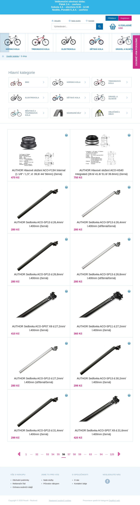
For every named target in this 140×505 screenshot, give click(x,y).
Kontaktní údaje (80, 484)
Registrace (125, 18)
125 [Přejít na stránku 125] (112, 454)
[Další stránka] (117, 454)
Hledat (99, 26)
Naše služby (76, 21)
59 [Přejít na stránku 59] (79, 454)
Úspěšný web (114, 500)
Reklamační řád (19, 484)
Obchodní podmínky (21, 480)
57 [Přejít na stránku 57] (69, 454)
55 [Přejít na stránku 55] (58, 454)
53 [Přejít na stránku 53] (47, 454)
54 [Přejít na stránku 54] (52, 454)
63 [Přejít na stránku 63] (90, 454)
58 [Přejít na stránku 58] (74, 454)
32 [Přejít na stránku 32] (36, 454)
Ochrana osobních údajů (23, 487)
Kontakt (91, 21)
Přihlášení (112, 18)
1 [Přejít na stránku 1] (26, 454)
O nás (76, 480)
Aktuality (57, 21)
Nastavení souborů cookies (60, 500)
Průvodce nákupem (51, 484)
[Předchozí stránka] (20, 454)
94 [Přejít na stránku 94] (101, 454)
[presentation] (4, 42)
